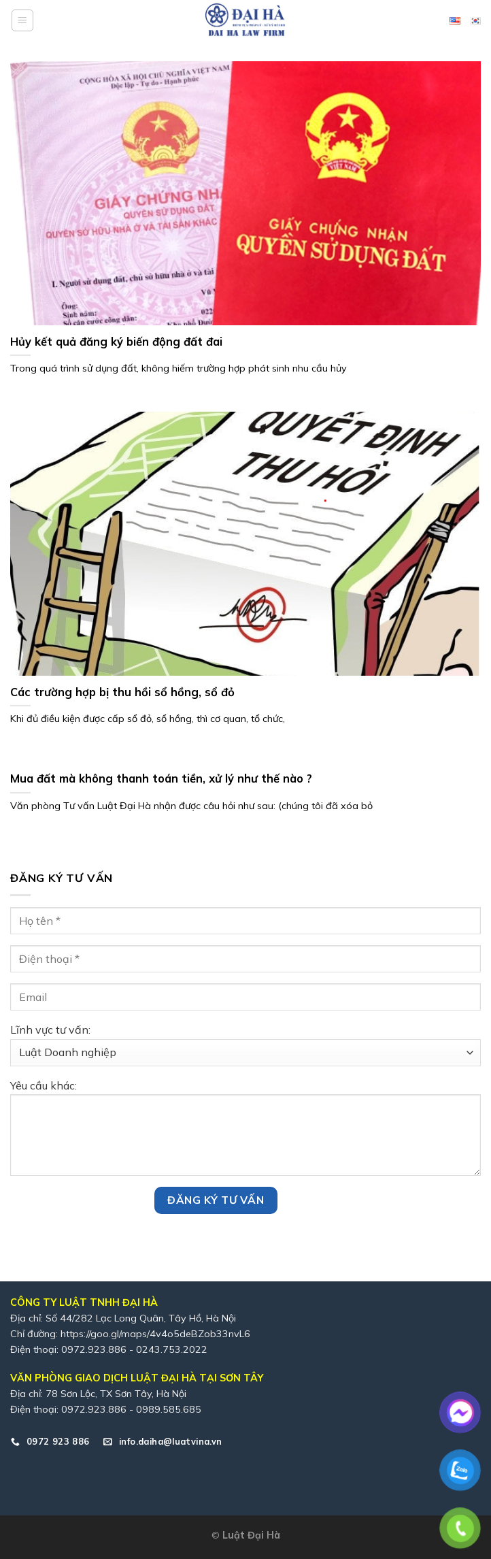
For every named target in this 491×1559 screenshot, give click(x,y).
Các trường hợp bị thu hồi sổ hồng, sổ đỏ (122, 692)
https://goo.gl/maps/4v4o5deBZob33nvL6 (155, 1334)
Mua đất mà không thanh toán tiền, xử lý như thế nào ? (161, 778)
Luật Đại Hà (251, 1535)
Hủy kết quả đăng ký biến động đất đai (116, 341)
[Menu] (22, 20)
